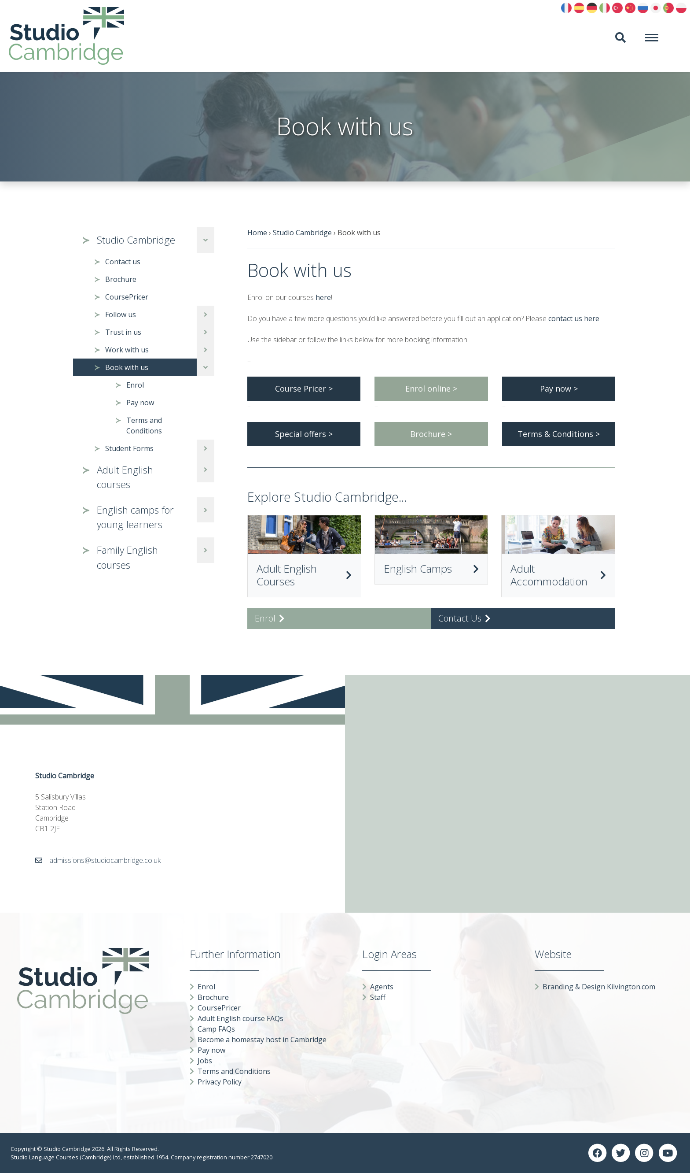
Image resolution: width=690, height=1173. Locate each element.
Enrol (135, 385)
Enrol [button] (270, 618)
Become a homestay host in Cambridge (262, 1039)
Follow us (120, 314)
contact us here (573, 318)
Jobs (205, 1061)
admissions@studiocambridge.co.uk (105, 860)
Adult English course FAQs (240, 1018)
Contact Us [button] (464, 618)
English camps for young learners (135, 517)
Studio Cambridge (136, 240)
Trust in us (123, 332)
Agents (381, 987)
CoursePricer (126, 297)
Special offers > (304, 434)
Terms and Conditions (144, 425)
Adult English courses (125, 477)
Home (257, 232)
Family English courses (127, 557)
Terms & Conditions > (559, 434)
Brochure (120, 279)
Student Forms (129, 448)
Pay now (140, 402)
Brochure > (431, 434)
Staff (377, 997)
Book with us (126, 367)
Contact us (122, 261)
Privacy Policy (220, 1082)
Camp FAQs (216, 1029)
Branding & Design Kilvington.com (599, 987)
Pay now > (559, 388)
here (323, 297)
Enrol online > (431, 388)
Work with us (127, 350)
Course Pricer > (304, 388)
